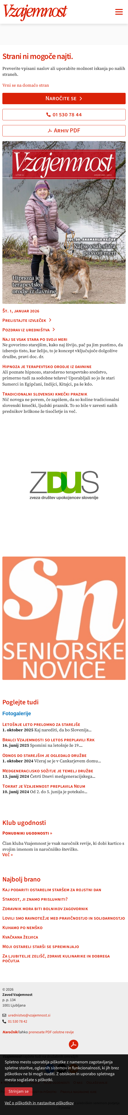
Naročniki (10, 1032)
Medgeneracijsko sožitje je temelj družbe (47, 771)
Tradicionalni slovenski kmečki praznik (44, 394)
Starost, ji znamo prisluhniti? (35, 899)
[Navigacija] (119, 11)
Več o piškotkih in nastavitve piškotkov (39, 1103)
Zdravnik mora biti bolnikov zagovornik (45, 908)
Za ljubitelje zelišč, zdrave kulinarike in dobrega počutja (56, 958)
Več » (7, 854)
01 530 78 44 (64, 114)
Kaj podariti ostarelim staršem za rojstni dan (51, 889)
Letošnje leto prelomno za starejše (41, 724)
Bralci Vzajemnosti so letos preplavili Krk (48, 739)
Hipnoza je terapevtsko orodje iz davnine (47, 366)
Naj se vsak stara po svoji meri (34, 339)
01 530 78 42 (14, 1021)
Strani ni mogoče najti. (37, 56)
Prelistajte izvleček (27, 320)
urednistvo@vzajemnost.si (26, 1015)
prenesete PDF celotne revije (51, 1032)
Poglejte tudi (20, 702)
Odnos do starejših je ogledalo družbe (44, 755)
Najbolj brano (21, 879)
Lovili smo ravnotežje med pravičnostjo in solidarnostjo (63, 918)
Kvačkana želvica (20, 937)
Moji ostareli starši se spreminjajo (40, 946)
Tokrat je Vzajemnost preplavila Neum (43, 786)
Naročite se (64, 98)
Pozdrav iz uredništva (28, 330)
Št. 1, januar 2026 (20, 311)
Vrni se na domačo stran (25, 85)
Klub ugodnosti (24, 822)
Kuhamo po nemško (22, 927)
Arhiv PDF (64, 130)
